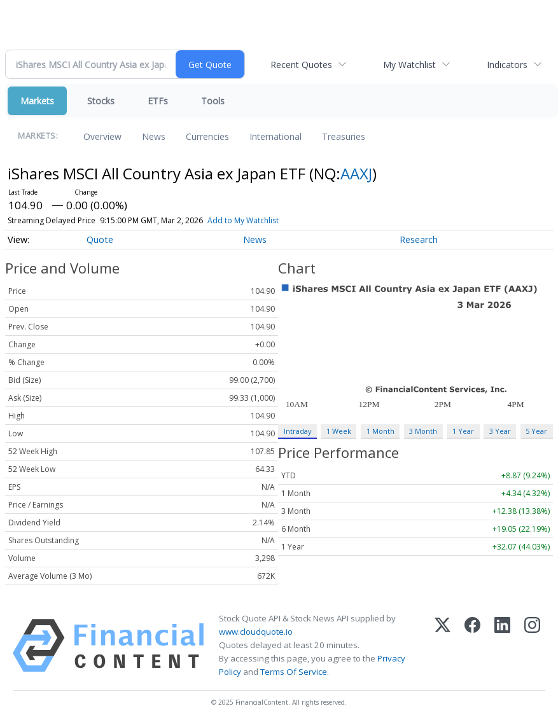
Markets (37, 101)
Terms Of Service (293, 671)
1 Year (463, 431)
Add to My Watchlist (243, 220)
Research (419, 239)
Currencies (207, 136)
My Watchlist (409, 65)
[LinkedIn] (502, 645)
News (153, 136)
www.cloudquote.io (256, 631)
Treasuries (343, 136)
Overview (102, 136)
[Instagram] (532, 645)
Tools (213, 101)
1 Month (380, 431)
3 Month (423, 431)
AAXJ (356, 173)
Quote (100, 239)
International (275, 136)
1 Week (338, 431)
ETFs (158, 101)
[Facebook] (472, 645)
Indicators (507, 65)
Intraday (297, 431)
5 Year (536, 431)
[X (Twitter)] (442, 645)
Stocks (101, 101)
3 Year (500, 431)
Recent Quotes (301, 65)
